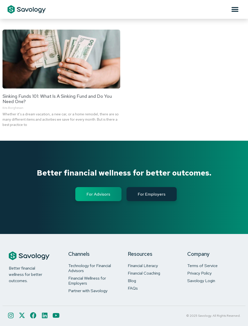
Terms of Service (202, 265)
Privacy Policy (199, 273)
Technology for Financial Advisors (89, 268)
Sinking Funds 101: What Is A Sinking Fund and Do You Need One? (57, 99)
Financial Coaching (144, 273)
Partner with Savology (87, 290)
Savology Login (201, 280)
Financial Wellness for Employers (87, 280)
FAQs (133, 288)
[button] (234, 9)
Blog (132, 280)
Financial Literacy (143, 265)
